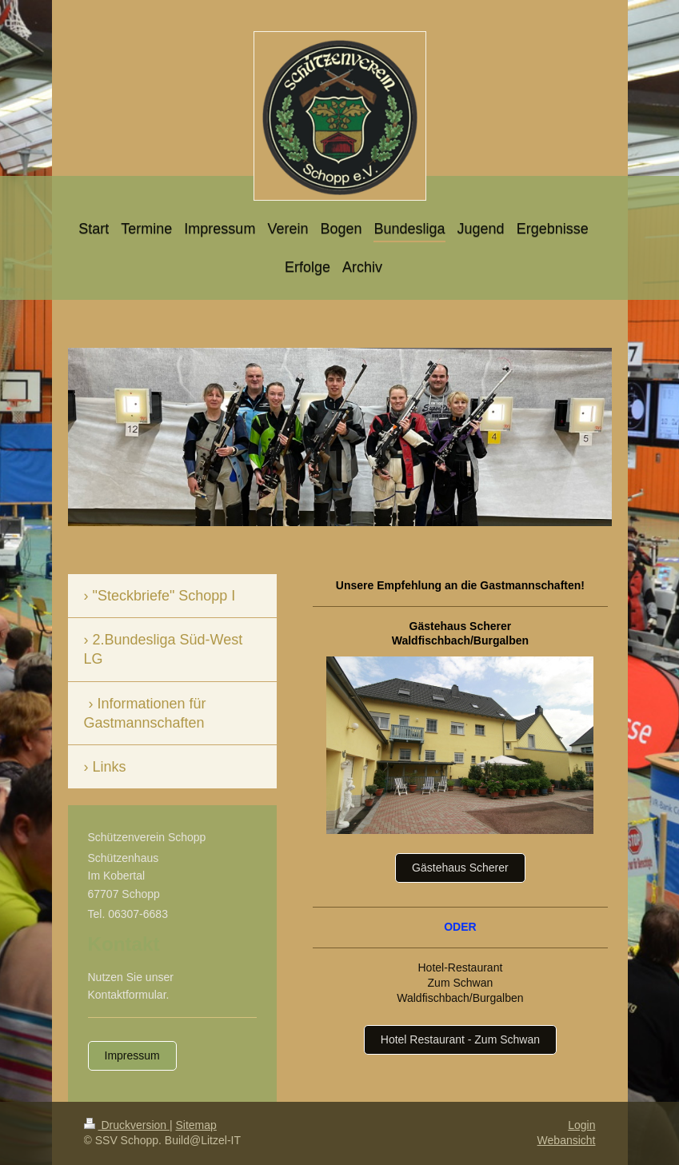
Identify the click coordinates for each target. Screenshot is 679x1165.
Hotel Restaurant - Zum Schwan (460, 1039)
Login (581, 1125)
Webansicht (566, 1140)
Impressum (132, 1055)
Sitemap (196, 1125)
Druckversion (127, 1125)
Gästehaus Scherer (460, 867)
